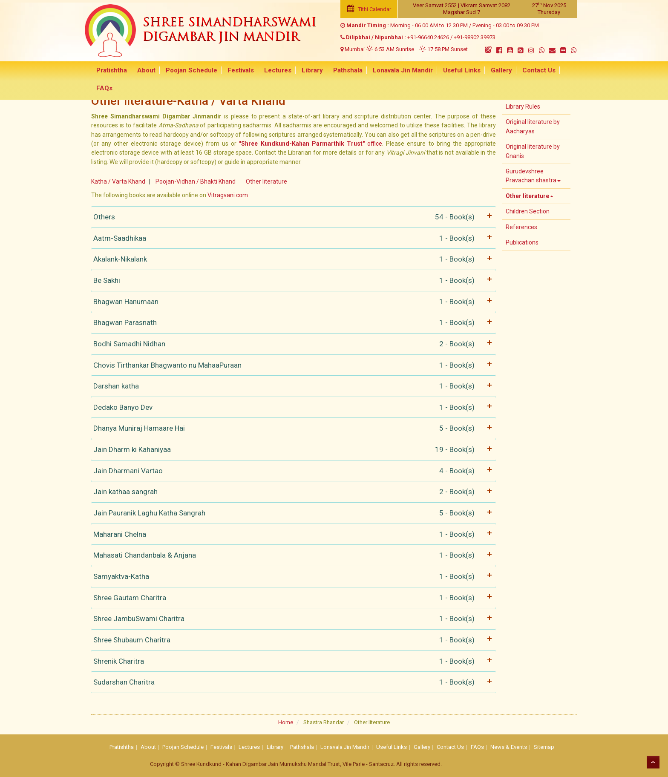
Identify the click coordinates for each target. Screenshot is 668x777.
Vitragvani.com (227, 195)
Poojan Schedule (191, 71)
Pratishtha (113, 71)
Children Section (528, 211)
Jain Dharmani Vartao (291, 471)
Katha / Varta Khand (118, 181)
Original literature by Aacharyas (533, 126)
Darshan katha (291, 386)
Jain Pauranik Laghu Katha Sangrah (291, 513)
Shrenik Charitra (291, 661)
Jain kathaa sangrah (291, 492)
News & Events (508, 747)
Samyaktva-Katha (291, 577)
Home (285, 722)
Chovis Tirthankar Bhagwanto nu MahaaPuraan (291, 365)
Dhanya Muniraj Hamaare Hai (291, 428)
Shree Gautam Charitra (291, 598)
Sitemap (544, 747)
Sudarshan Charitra (291, 682)
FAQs (562, 71)
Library (308, 71)
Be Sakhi (291, 280)
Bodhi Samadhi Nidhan (291, 344)
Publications (522, 242)
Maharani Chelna (291, 534)
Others (291, 217)
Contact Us (528, 71)
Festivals (239, 71)
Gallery (492, 71)
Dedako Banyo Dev (291, 407)
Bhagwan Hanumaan (291, 302)
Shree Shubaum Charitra (291, 640)
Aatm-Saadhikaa (291, 238)
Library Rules (523, 106)
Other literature (266, 181)
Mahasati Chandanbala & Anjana (291, 555)
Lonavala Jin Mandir (396, 71)
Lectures (274, 71)
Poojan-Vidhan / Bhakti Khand (195, 181)
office (310, 143)
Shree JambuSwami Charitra (291, 619)
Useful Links (453, 71)
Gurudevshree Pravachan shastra (533, 176)
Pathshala (342, 71)
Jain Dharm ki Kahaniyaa (291, 450)
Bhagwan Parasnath (291, 323)
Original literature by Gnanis (533, 151)
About (147, 71)
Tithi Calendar (369, 9)
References (521, 227)
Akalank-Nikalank (291, 259)
